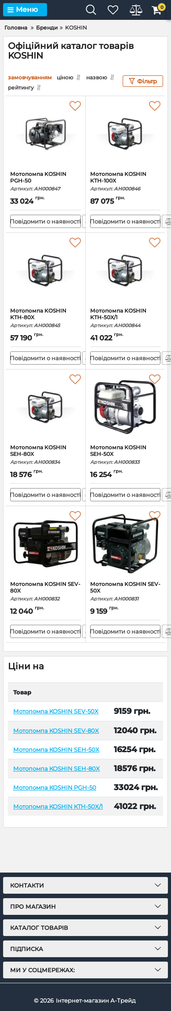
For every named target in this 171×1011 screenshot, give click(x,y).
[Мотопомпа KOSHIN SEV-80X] (45, 544)
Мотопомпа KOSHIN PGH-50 (45, 181)
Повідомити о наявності (45, 221)
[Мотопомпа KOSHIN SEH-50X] (125, 407)
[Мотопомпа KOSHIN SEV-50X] (125, 544)
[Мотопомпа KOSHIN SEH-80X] (45, 407)
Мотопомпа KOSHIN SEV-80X (45, 591)
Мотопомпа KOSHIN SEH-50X (125, 454)
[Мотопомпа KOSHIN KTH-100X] (125, 134)
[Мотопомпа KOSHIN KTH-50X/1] (125, 270)
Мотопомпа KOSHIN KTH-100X (125, 181)
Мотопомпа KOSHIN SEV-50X (125, 591)
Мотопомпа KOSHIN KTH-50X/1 (125, 318)
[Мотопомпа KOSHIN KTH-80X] (45, 270)
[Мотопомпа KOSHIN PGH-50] (45, 134)
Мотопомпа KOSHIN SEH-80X (45, 454)
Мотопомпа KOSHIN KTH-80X (45, 318)
